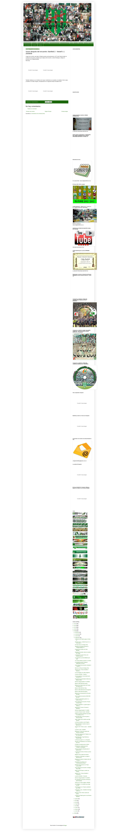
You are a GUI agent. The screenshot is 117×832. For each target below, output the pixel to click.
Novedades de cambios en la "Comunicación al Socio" (80, 762)
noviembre (77, 634)
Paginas (40, 45)
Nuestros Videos (64, 42)
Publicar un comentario (32, 108)
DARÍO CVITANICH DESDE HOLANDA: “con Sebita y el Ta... (83, 714)
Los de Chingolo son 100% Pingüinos (82, 672)
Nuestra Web (27, 42)
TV (71, 42)
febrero (76, 809)
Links (86, 42)
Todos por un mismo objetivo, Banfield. (82, 782)
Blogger (65, 825)
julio (76, 800)
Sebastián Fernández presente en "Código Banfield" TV (81, 647)
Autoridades (27, 45)
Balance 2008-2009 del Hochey (81, 683)
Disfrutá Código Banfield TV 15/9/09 (82, 710)
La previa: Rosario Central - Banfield (82, 712)
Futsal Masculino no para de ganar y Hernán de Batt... (82, 717)
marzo (76, 807)
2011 (75, 627)
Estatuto (34, 45)
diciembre (77, 632)
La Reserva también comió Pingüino (82, 722)
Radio (75, 42)
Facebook (40, 42)
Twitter (46, 42)
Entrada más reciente (30, 111)
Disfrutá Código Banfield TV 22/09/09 (82, 681)
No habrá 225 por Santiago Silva (81, 644)
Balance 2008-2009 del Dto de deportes (83, 689)
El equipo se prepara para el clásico (82, 744)
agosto (76, 798)
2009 (75, 630)
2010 (75, 629)
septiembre (77, 637)
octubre (76, 635)
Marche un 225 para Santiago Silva (82, 668)
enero (76, 811)
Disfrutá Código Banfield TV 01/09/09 (82, 777)
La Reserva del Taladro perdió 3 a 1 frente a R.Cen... (82, 699)
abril (76, 805)
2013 (75, 623)
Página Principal (48, 111)
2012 (75, 625)
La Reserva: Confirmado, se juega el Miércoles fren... (82, 757)
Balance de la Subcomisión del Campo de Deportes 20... (82, 686)
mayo (76, 803)
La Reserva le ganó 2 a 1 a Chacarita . (82, 739)
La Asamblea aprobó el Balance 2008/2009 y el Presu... (81, 663)
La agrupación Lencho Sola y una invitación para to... (81, 655)
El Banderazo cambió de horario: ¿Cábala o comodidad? (81, 747)
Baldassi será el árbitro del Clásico (82, 754)
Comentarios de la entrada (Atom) (38, 113)
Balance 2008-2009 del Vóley (81, 688)
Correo (80, 42)
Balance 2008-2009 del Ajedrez (81, 691)
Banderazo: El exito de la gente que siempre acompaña (82, 732)
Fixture (34, 42)
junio (76, 802)
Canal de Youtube (54, 42)
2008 (75, 813)
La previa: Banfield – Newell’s (81, 674)
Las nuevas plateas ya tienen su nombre (83, 660)
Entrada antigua (64, 111)
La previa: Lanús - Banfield (80, 729)
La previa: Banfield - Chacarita (81, 776)
